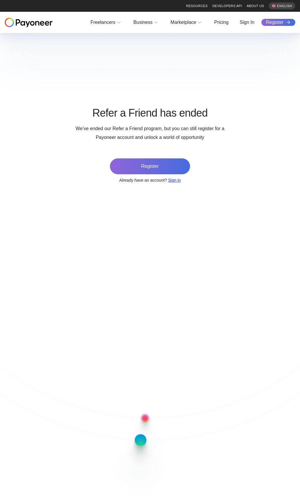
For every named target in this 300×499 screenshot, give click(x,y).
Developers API (227, 6)
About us (255, 6)
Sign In (247, 22)
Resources (197, 6)
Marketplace (183, 22)
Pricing (221, 22)
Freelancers (102, 22)
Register (274, 22)
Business (143, 22)
